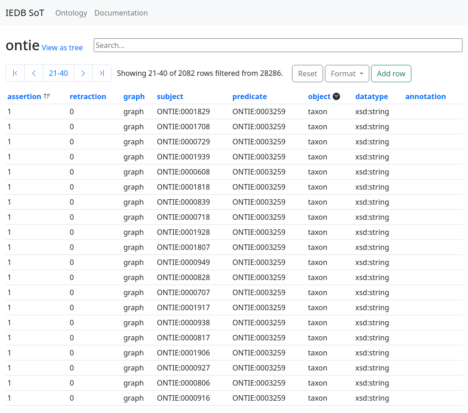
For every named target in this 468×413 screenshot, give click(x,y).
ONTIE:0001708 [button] (183, 127)
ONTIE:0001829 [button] (183, 111)
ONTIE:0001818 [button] (183, 187)
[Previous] (33, 73)
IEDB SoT (24, 12)
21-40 (58, 73)
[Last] (102, 73)
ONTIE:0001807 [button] (183, 247)
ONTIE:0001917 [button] (183, 307)
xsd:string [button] (372, 111)
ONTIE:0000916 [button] (183, 398)
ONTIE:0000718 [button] (183, 217)
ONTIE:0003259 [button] (259, 111)
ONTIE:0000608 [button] (183, 172)
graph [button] (134, 96)
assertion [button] (25, 96)
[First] (15, 73)
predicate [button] (250, 96)
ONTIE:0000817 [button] (183, 338)
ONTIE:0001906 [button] (183, 353)
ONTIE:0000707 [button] (183, 292)
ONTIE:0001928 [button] (183, 232)
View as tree (62, 47)
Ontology (71, 13)
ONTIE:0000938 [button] (183, 323)
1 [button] (9, 111)
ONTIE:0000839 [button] (183, 202)
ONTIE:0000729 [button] (183, 142)
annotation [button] (425, 96)
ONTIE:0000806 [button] (183, 383)
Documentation (121, 13)
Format (344, 74)
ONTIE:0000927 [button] (183, 368)
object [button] (320, 96)
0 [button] (72, 111)
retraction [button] (88, 96)
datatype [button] (371, 96)
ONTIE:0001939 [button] (183, 157)
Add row (391, 74)
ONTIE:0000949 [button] (183, 262)
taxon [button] (317, 111)
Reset (307, 74)
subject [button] (170, 96)
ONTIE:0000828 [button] (183, 277)
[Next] (83, 73)
